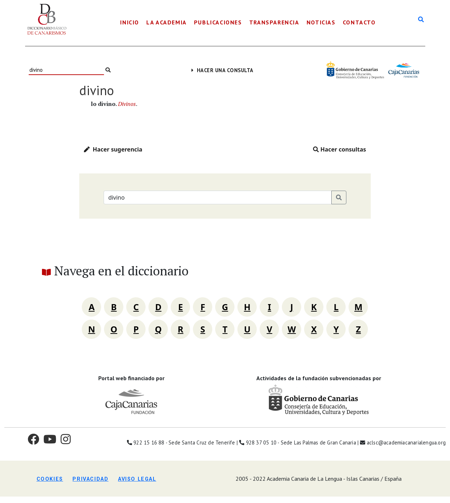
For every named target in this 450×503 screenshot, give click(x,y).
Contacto (359, 22)
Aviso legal (137, 479)
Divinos (127, 104)
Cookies (50, 479)
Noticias (321, 22)
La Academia (166, 22)
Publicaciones (218, 22)
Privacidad (90, 479)
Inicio (129, 22)
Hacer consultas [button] (339, 149)
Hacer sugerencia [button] (113, 149)
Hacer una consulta (222, 70)
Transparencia (274, 22)
